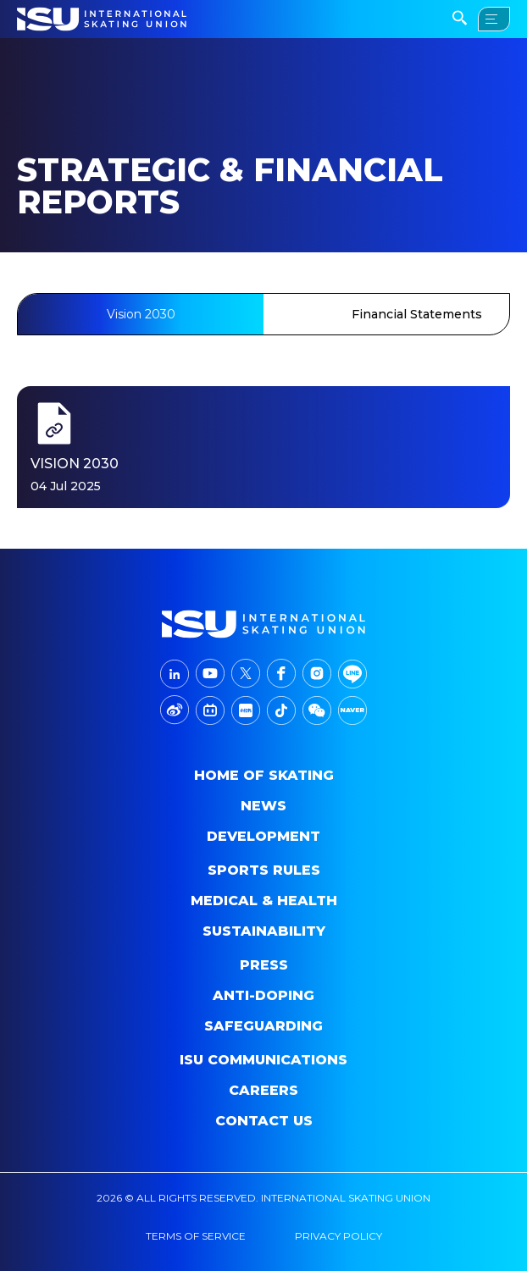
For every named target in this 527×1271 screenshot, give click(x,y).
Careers (263, 1090)
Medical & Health (264, 900)
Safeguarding (263, 1026)
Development (263, 836)
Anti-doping (263, 995)
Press (264, 965)
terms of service (196, 1236)
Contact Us (264, 1121)
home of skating (264, 775)
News (263, 806)
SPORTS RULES (264, 870)
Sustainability (263, 931)
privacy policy (338, 1236)
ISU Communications (263, 1060)
